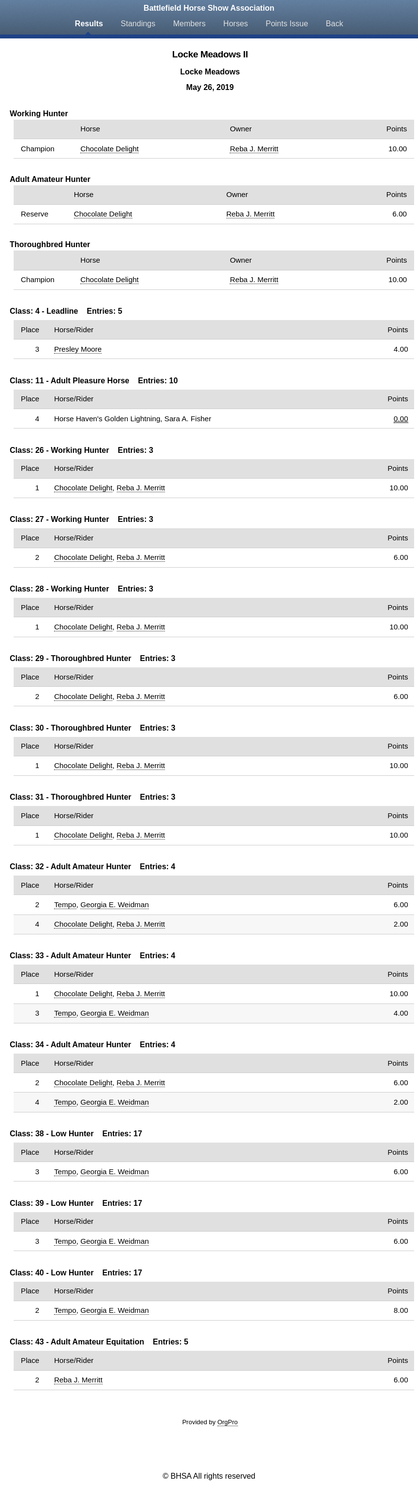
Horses (235, 23)
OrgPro (228, 1422)
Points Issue (287, 23)
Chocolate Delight (109, 148)
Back (335, 23)
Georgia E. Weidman (114, 904)
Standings (138, 23)
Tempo (65, 904)
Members (189, 23)
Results (89, 23)
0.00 (401, 418)
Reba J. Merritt (254, 148)
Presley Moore (78, 349)
